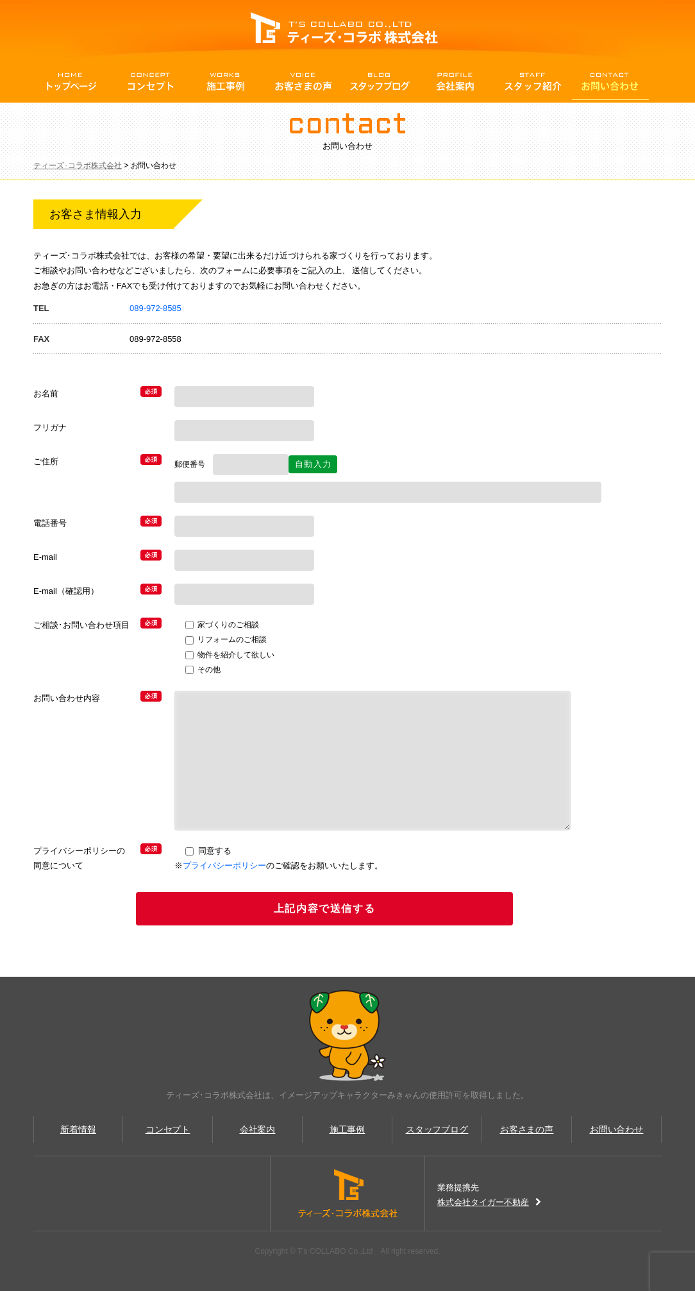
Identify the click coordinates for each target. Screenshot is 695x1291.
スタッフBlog (379, 82)
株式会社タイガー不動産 (489, 1202)
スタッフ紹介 (533, 82)
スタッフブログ (437, 1129)
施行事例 (225, 82)
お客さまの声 (302, 82)
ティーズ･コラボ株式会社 (77, 165)
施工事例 (347, 1129)
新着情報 (78, 1129)
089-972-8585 (155, 308)
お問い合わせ (610, 82)
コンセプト (148, 82)
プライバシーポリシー (224, 865)
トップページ (71, 82)
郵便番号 (193, 464)
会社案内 (456, 82)
